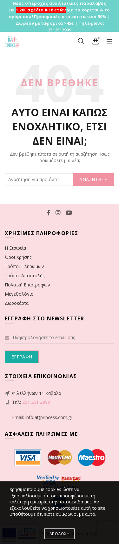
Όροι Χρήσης (18, 257)
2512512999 (59, 30)
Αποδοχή (59, 533)
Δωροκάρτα (17, 303)
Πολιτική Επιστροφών (27, 285)
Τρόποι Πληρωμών (24, 266)
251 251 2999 (36, 402)
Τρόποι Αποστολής (24, 275)
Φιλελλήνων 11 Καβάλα (36, 393)
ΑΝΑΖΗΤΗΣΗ (93, 179)
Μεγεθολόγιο (19, 294)
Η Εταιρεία (15, 248)
